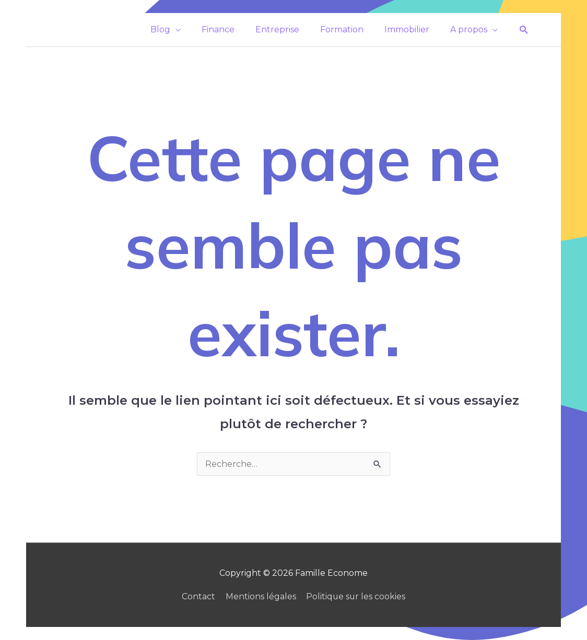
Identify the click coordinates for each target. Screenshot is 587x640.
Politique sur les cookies (356, 596)
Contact (198, 596)
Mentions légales (260, 596)
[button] (524, 30)
